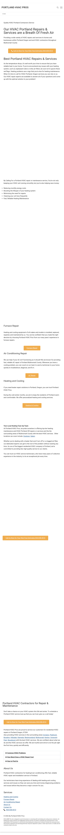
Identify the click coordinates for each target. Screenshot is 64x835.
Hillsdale (14, 737)
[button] (32, 753)
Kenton (47, 737)
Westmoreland (30, 737)
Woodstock (12, 740)
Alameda (21, 737)
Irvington (46, 735)
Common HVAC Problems (16, 753)
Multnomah (40, 737)
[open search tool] (58, 7)
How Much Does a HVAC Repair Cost (20, 757)
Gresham (26, 436)
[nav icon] (61, 7)
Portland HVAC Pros (15, 7)
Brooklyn (7, 737)
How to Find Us (12, 761)
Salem (33, 436)
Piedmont (53, 735)
